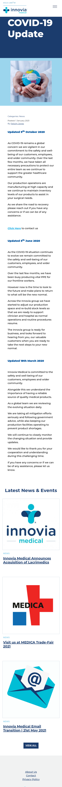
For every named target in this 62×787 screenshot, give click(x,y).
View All (31, 745)
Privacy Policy (31, 779)
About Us (31, 771)
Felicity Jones (17, 123)
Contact (31, 775)
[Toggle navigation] (55, 7)
